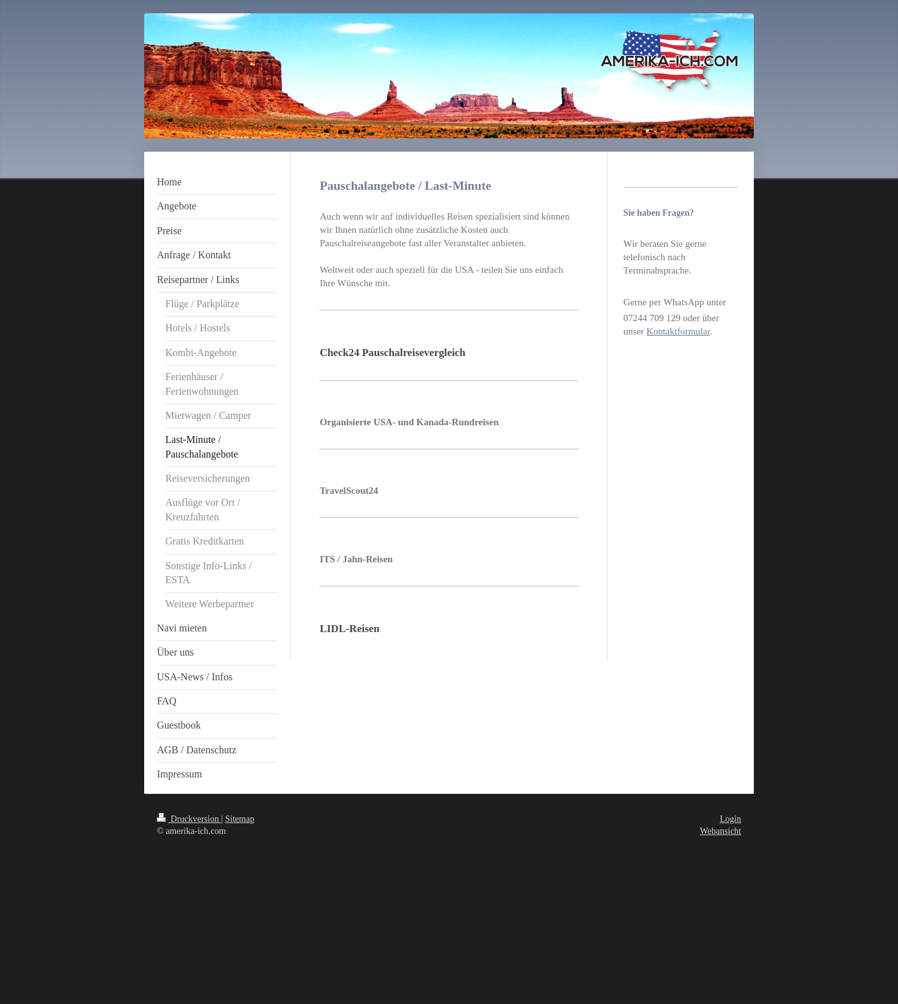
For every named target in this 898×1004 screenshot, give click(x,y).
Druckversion (189, 819)
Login (730, 819)
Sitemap (240, 819)
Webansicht (720, 831)
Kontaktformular (678, 331)
